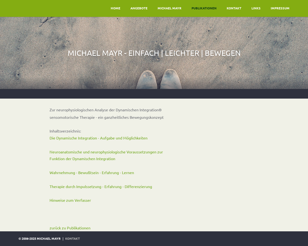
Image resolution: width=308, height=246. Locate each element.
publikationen (204, 8)
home (115, 8)
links (256, 8)
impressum (280, 8)
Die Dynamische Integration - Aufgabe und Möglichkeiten (99, 137)
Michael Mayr (169, 8)
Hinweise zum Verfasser (70, 200)
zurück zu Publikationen (70, 227)
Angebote (139, 8)
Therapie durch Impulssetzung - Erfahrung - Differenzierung (101, 186)
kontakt (234, 8)
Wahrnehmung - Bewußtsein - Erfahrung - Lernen (92, 172)
